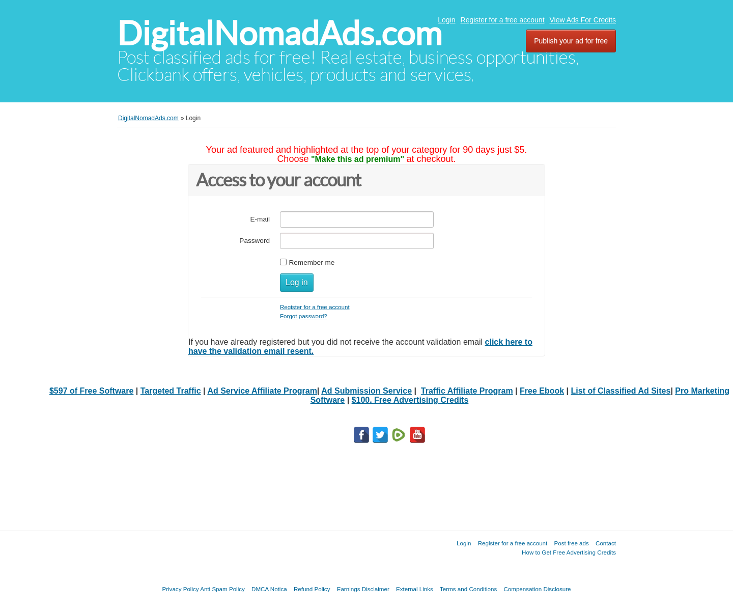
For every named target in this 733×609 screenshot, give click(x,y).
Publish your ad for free (571, 41)
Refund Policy (312, 589)
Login (446, 20)
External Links (414, 589)
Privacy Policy (180, 589)
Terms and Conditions (468, 589)
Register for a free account (503, 20)
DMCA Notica (269, 589)
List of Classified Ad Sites (621, 390)
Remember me (311, 262)
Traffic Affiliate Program (467, 390)
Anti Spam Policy (222, 589)
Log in (297, 282)
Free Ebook (542, 390)
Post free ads (571, 543)
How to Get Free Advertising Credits (569, 552)
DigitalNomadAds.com (279, 33)
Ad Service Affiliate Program (262, 390)
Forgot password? (303, 316)
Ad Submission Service (366, 390)
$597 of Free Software (91, 390)
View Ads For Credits (583, 20)
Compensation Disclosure (537, 589)
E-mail (260, 219)
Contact (606, 543)
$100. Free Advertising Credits (410, 400)
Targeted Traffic (170, 390)
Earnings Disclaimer (363, 589)
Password (254, 240)
